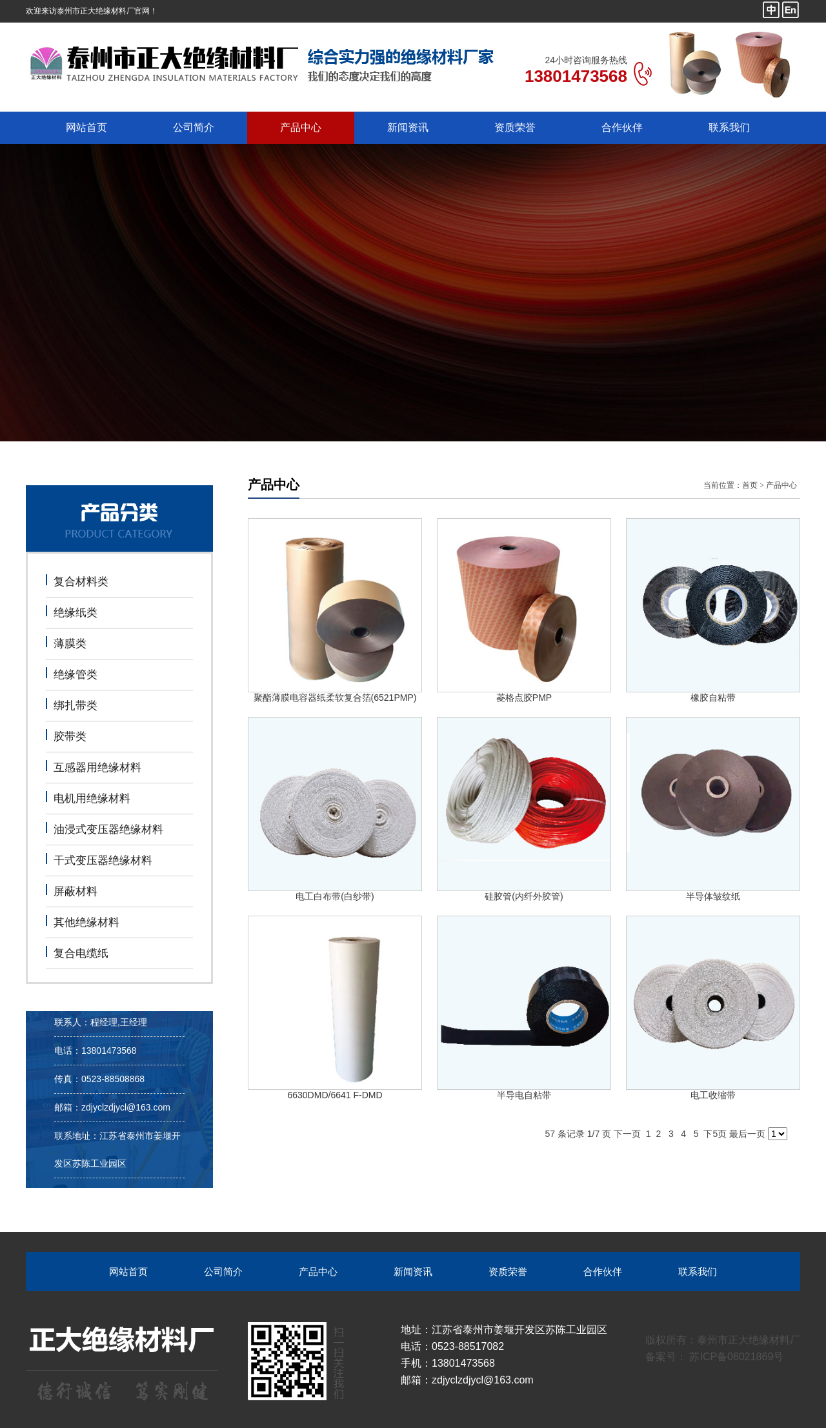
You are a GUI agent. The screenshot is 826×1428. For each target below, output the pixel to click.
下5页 (715, 1134)
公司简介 (193, 127)
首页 (750, 485)
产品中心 (300, 127)
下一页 (627, 1134)
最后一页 (747, 1134)
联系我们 (729, 127)
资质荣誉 (515, 127)
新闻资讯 (407, 127)
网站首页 (86, 127)
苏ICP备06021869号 (735, 1356)
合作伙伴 (622, 127)
